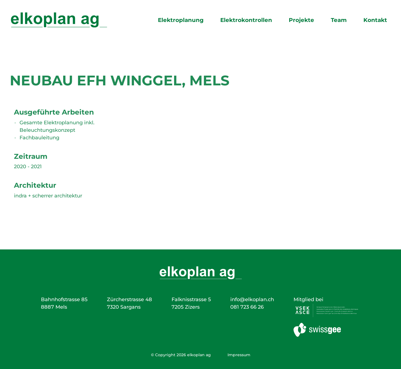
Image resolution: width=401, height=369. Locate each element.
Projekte (301, 20)
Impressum (239, 354)
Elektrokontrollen (246, 20)
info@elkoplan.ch (252, 299)
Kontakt (375, 20)
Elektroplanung (181, 20)
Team (339, 20)
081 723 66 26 (247, 307)
